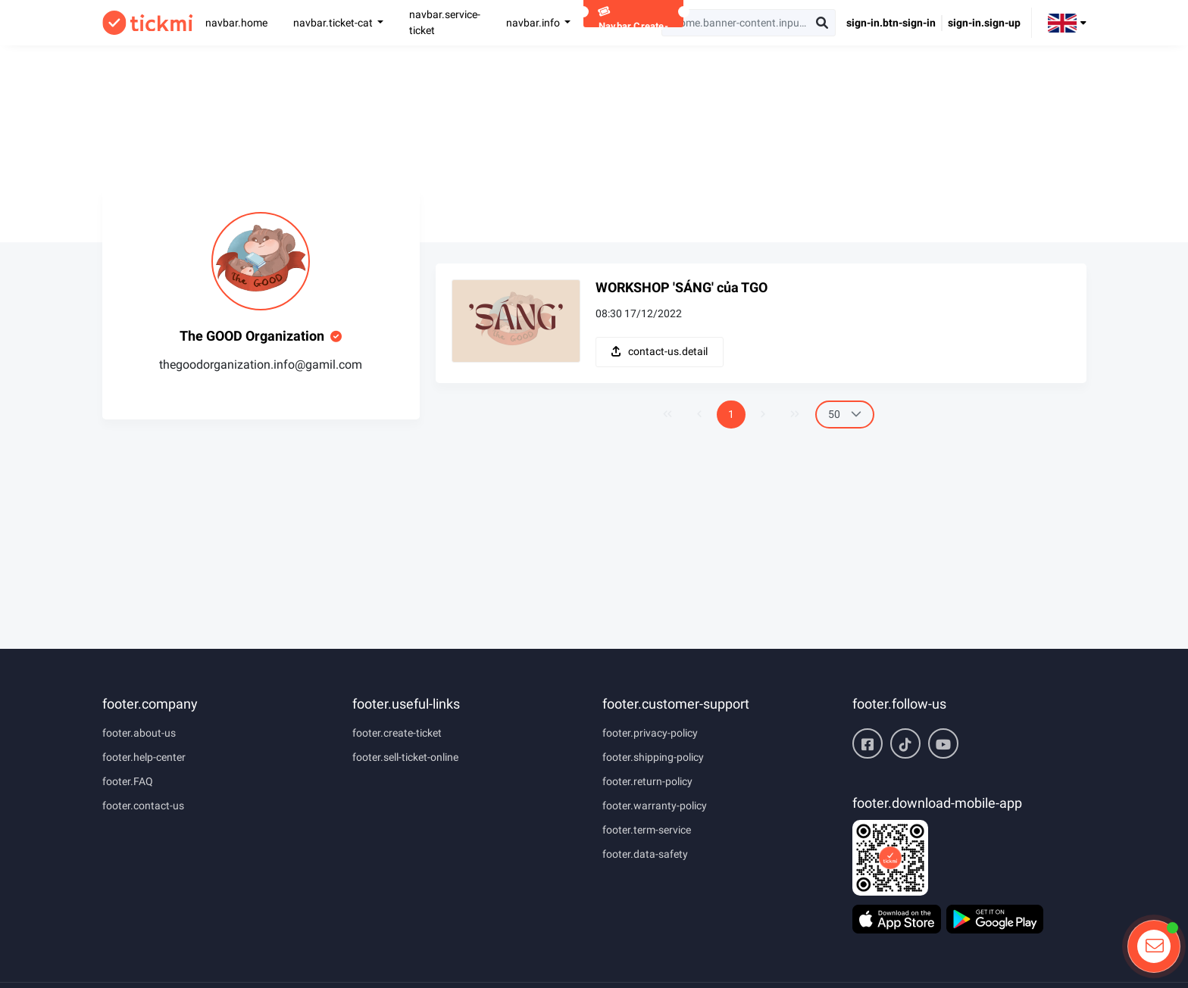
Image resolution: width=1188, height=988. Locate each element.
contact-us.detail (659, 351)
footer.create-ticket (397, 733)
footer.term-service (646, 830)
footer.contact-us (143, 805)
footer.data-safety (645, 854)
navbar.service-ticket (444, 22)
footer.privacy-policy (650, 733)
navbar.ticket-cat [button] (334, 23)
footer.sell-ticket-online (405, 757)
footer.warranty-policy (654, 805)
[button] (1067, 22)
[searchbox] (748, 22)
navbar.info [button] (534, 23)
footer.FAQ (127, 781)
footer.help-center (144, 757)
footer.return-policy (647, 781)
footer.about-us (139, 733)
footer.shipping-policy (653, 757)
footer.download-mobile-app (937, 803)
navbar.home (236, 23)
